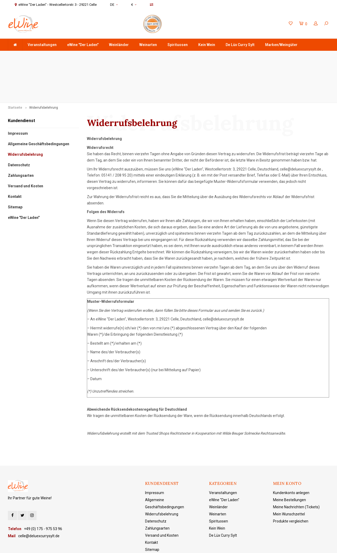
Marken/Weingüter (281, 45)
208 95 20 (123, 138)
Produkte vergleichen (290, 484)
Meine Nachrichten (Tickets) (296, 470)
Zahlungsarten (21, 138)
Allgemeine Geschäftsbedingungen (38, 106)
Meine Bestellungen (289, 463)
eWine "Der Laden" (82, 45)
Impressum (18, 96)
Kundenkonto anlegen (291, 456)
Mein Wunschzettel (289, 477)
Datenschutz (19, 127)
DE (114, 5)
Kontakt (15, 159)
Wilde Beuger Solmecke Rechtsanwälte (253, 396)
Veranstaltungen (42, 45)
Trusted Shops (157, 396)
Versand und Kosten (25, 149)
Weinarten (148, 45)
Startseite (15, 70)
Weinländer (119, 45)
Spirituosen (177, 45)
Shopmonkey (170, 545)
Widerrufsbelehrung (43, 70)
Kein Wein (206, 45)
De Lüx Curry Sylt (240, 45)
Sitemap (15, 170)
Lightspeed (132, 545)
